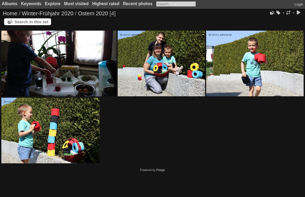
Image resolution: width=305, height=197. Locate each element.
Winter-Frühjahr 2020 (47, 13)
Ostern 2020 (93, 13)
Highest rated (106, 3)
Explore (52, 3)
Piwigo (160, 170)
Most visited (76, 3)
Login (299, 4)
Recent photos (137, 3)
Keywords (31, 3)
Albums (9, 3)
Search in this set (31, 21)
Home (10, 13)
